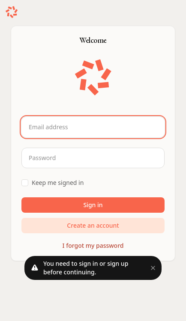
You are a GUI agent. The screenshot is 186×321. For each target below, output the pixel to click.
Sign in (92, 205)
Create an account (93, 225)
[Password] (93, 158)
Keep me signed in (58, 182)
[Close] (153, 268)
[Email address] (93, 127)
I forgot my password (93, 245)
